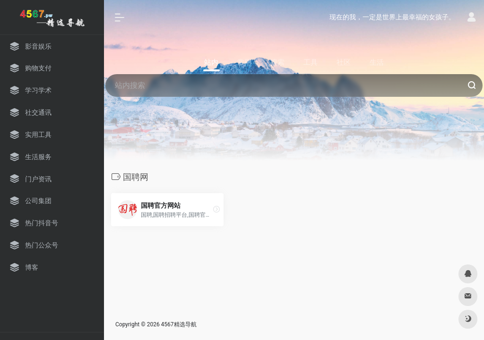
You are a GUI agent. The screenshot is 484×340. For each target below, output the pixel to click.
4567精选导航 (179, 324)
